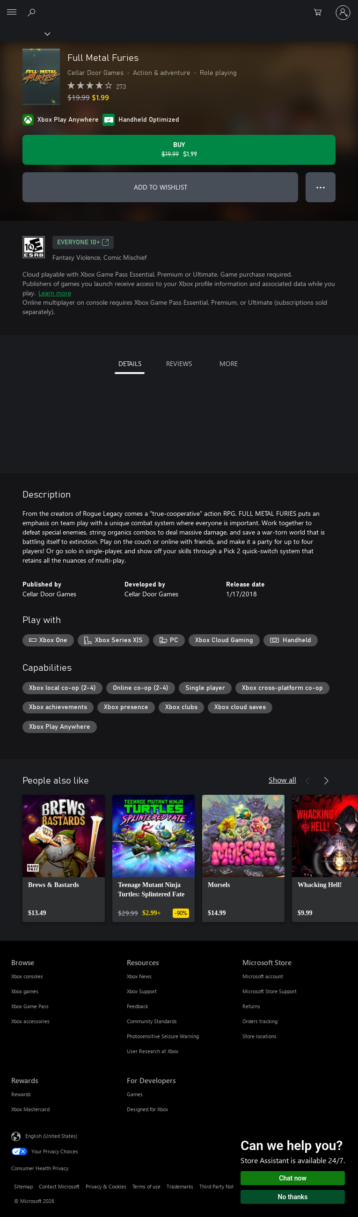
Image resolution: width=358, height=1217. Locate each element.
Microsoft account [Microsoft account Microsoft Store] (262, 976)
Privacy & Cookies (106, 1186)
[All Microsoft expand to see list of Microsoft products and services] (11, 12)
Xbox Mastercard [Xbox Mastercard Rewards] (30, 1109)
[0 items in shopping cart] (320, 12)
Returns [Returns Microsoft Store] (251, 1006)
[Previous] (307, 780)
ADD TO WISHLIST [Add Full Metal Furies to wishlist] (160, 187)
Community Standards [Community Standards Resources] (152, 1021)
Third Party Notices (221, 1186)
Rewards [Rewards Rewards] (21, 1094)
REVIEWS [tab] (179, 363)
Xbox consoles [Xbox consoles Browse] (27, 976)
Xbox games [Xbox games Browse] (24, 991)
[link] (63, 858)
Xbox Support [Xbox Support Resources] (142, 991)
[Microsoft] (179, 7)
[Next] (326, 780)
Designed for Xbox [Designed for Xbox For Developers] (147, 1109)
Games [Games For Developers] (135, 1094)
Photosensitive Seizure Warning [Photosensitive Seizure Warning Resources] (163, 1036)
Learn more (54, 292)
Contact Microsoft (59, 1186)
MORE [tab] (228, 363)
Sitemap (23, 1186)
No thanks (293, 1197)
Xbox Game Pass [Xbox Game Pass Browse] (30, 1006)
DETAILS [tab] (129, 363)
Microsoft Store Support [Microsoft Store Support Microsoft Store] (269, 991)
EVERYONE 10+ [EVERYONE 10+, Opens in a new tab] (83, 242)
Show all (282, 779)
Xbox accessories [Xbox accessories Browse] (30, 1021)
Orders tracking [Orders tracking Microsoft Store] (260, 1021)
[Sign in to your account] (343, 12)
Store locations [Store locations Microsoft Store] (259, 1036)
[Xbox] (24, 33)
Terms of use (146, 1186)
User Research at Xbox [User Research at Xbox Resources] (152, 1051)
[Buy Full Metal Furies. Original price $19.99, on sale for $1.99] (179, 150)
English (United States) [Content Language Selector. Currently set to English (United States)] (51, 1136)
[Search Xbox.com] (33, 12)
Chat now (293, 1178)
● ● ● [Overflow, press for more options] (320, 187)
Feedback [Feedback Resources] (137, 1006)
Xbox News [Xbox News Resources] (139, 976)
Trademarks (180, 1186)
